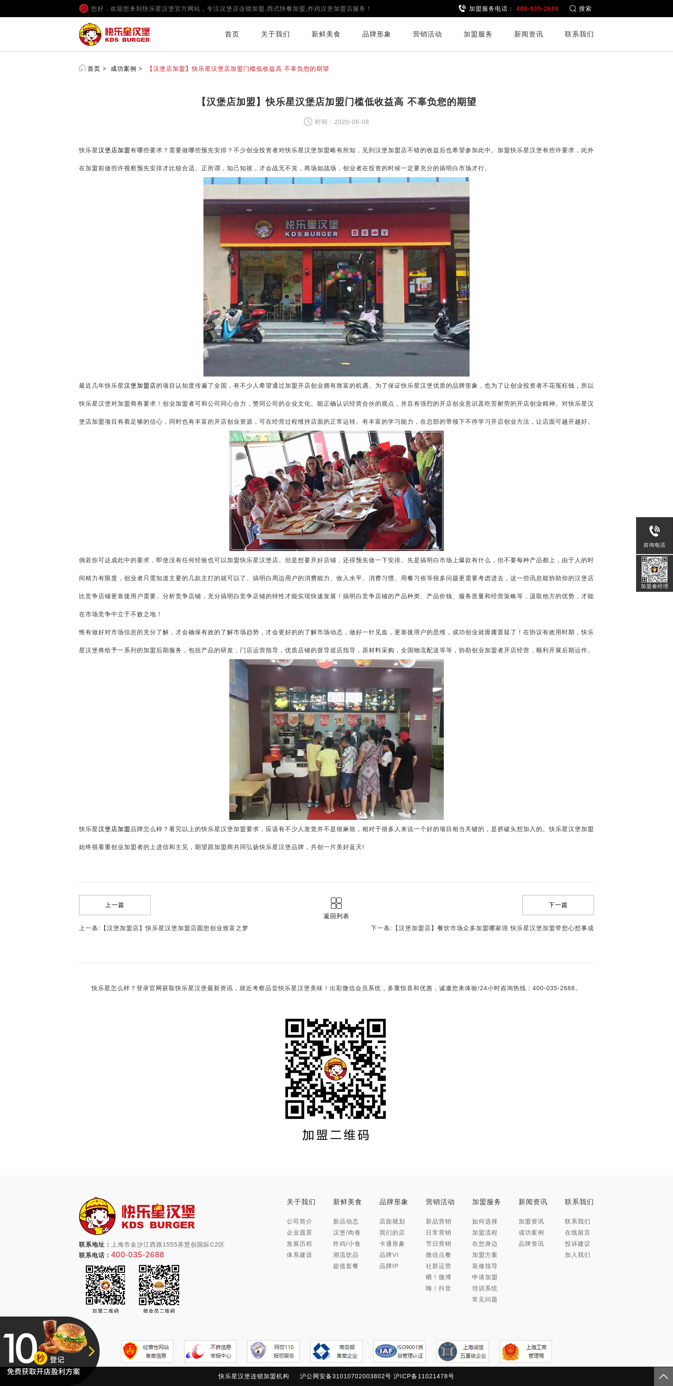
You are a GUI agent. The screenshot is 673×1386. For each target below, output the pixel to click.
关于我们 (275, 34)
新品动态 (346, 1221)
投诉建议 (578, 1243)
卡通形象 (392, 1243)
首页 (232, 34)
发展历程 (299, 1243)
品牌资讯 (531, 1243)
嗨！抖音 (439, 1288)
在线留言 (578, 1232)
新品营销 (439, 1221)
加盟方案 (485, 1254)
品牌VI (389, 1254)
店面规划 (392, 1221)
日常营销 (439, 1232)
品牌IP (389, 1265)
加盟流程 (485, 1232)
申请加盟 (485, 1277)
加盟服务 (478, 34)
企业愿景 (299, 1232)
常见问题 (485, 1299)
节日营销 (439, 1243)
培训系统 (485, 1288)
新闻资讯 (528, 34)
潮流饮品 (346, 1254)
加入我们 (578, 1254)
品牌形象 (376, 34)
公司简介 (299, 1221)
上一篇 (114, 904)
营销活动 (427, 34)
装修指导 (485, 1265)
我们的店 (392, 1232)
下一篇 (558, 904)
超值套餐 (346, 1265)
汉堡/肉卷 (347, 1232)
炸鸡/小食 (347, 1243)
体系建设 (299, 1254)
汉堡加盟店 (140, 385)
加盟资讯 (531, 1221)
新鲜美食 (326, 34)
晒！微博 (439, 1277)
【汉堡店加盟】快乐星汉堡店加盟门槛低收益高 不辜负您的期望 (238, 68)
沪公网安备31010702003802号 (345, 1376)
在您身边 (485, 1243)
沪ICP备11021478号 (424, 1376)
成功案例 (123, 68)
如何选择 (485, 1221)
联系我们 (579, 34)
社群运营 (439, 1265)
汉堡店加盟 (114, 150)
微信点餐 (439, 1254)
